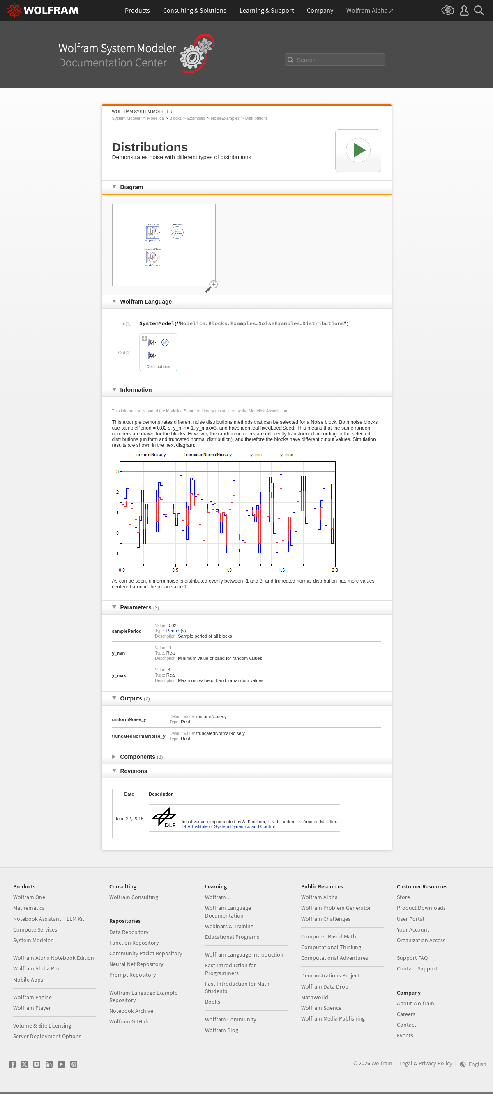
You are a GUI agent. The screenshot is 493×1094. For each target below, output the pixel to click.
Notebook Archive (131, 1010)
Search (306, 60)
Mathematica (29, 907)
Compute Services (35, 929)
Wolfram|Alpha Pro (36, 968)
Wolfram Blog (221, 1030)
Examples (196, 118)
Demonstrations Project (330, 975)
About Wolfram (415, 1003)
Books (212, 1001)
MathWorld (314, 997)
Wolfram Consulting (133, 897)
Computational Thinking (331, 947)
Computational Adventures (334, 957)
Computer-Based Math (328, 936)
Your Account (413, 929)
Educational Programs (232, 937)
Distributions (256, 118)
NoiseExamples (225, 118)
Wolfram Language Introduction (244, 954)
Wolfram (381, 1063)
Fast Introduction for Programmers (230, 968)
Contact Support (417, 968)
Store (403, 897)
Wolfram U (218, 897)
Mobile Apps (28, 979)
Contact (406, 1024)
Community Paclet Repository (145, 953)
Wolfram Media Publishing (333, 1018)
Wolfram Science (321, 1008)
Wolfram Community (230, 1019)
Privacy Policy (435, 1063)
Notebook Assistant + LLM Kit (48, 918)
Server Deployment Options (47, 1036)
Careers (406, 1014)
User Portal (410, 918)
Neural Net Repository (136, 964)
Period (173, 630)
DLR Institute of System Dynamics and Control (228, 826)
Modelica (155, 118)
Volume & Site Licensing (42, 1025)
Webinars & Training (229, 926)
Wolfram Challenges (325, 918)
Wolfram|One (29, 897)
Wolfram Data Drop (324, 986)
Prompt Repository (132, 974)
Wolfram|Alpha (319, 897)
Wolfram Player (32, 1008)
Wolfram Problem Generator (336, 907)
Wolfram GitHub (129, 1021)
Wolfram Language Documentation (228, 911)
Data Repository (129, 932)
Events (405, 1035)
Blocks (175, 118)
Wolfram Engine (32, 997)
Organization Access (421, 940)
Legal (405, 1063)
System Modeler (127, 118)
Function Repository (134, 942)
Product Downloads (421, 907)
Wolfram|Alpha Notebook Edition (53, 957)
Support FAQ (412, 957)
